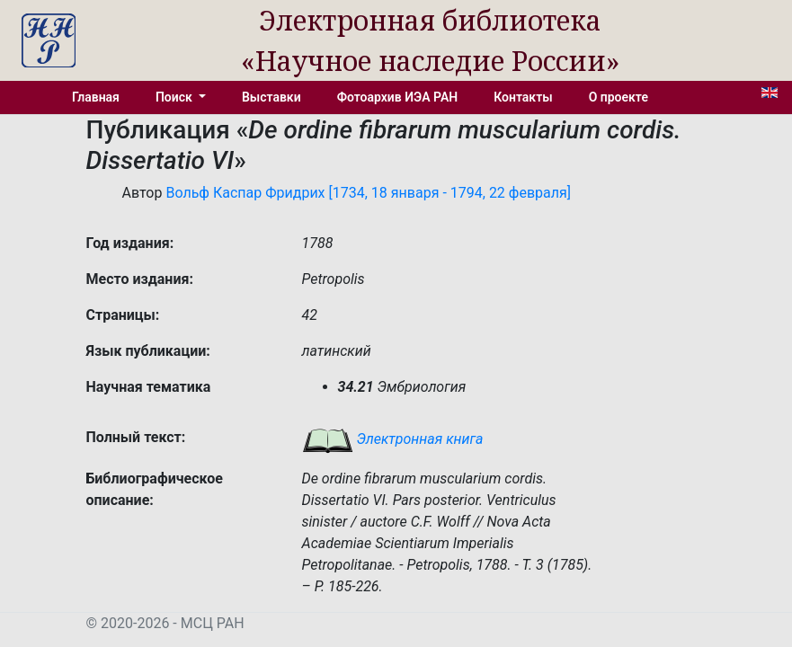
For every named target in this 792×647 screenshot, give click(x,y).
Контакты (523, 97)
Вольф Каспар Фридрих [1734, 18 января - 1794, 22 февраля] (368, 192)
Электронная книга (393, 439)
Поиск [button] (175, 97)
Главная (96, 97)
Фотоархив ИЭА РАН (397, 97)
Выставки (271, 97)
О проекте (618, 97)
